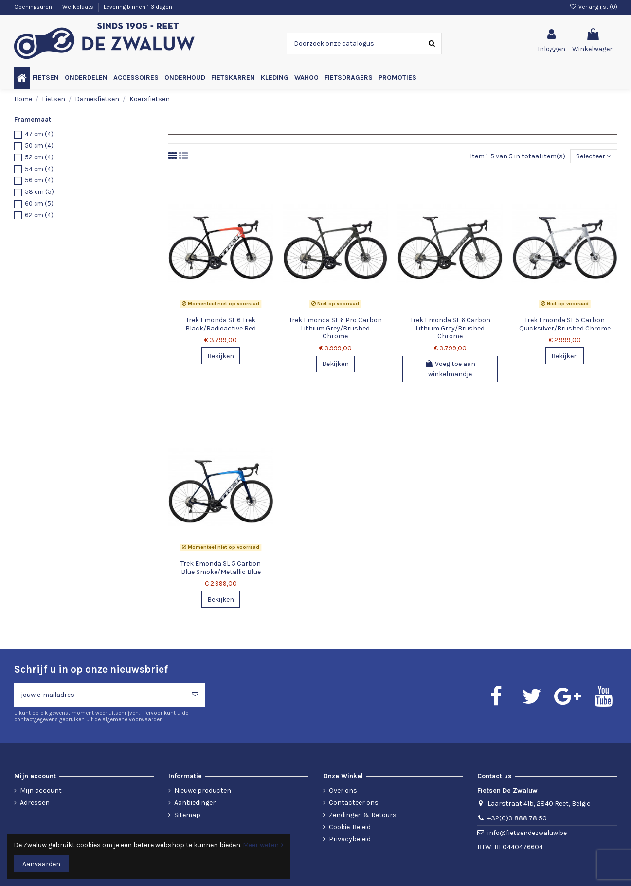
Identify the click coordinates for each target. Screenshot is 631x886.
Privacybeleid (350, 839)
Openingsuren (34, 6)
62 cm (39, 215)
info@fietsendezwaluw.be (527, 833)
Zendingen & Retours (363, 815)
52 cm (39, 157)
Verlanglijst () (593, 6)
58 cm (39, 191)
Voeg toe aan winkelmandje (450, 369)
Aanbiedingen (195, 803)
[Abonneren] (195, 695)
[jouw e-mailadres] (99, 695)
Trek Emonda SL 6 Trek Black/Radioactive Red (220, 324)
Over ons (343, 790)
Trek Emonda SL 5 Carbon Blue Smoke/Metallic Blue (220, 567)
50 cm (39, 145)
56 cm (39, 180)
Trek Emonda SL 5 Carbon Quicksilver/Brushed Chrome (565, 324)
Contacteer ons (354, 803)
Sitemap (187, 815)
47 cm (39, 134)
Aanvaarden (41, 864)
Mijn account (41, 790)
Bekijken (220, 356)
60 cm (39, 203)
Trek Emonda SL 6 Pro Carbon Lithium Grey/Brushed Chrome (335, 328)
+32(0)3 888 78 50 (517, 818)
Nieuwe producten (202, 790)
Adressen (35, 803)
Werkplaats (78, 6)
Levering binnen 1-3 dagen (138, 6)
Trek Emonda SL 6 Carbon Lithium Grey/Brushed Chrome (450, 328)
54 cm (39, 169)
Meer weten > (263, 845)
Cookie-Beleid (350, 827)
